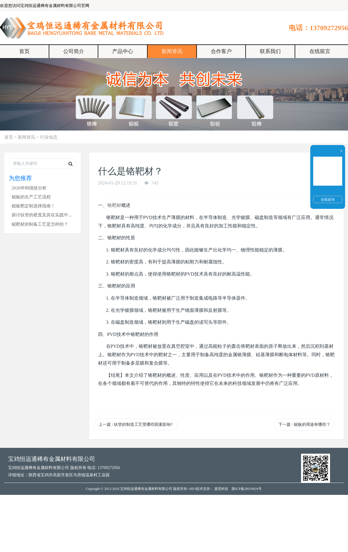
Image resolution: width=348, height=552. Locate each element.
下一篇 (304, 424)
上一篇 (136, 424)
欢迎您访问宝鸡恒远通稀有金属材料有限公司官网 (44, 5)
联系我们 (270, 51)
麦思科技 (221, 489)
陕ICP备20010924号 (247, 489)
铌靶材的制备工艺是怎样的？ (40, 224)
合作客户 (221, 51)
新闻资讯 (172, 51)
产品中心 (122, 51)
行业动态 (48, 137)
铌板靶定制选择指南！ (33, 205)
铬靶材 (114, 205)
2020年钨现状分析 (29, 187)
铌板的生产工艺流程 (31, 196)
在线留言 (319, 51)
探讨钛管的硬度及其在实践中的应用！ (49, 214)
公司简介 (73, 51)
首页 (24, 51)
